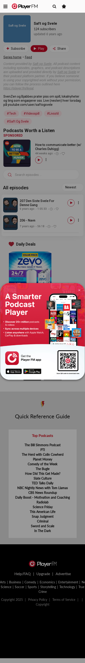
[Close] (79, 289)
